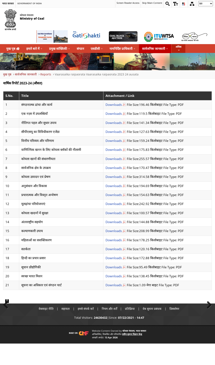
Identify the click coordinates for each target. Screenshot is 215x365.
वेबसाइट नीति (46, 330)
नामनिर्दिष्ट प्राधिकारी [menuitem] (122, 48)
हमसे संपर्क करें (86, 330)
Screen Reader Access (125, 3)
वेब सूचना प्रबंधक (152, 330)
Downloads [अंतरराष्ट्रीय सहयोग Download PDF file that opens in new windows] (114, 222)
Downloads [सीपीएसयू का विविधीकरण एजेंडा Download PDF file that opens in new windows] (114, 132)
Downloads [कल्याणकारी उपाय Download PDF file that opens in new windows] (114, 231)
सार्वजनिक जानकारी (26, 74)
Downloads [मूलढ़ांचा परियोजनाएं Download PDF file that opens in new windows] (114, 204)
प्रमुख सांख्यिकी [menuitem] (59, 48)
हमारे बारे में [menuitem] (34, 48)
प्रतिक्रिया (130, 330)
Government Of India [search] (29, 3)
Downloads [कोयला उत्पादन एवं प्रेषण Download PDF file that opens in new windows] (114, 177)
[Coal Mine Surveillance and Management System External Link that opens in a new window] (52, 36)
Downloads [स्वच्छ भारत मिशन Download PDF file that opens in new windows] (114, 276)
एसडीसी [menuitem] (97, 48)
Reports (45, 74)
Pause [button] (7, 322)
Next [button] (208, 315)
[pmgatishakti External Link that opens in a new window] (87, 36)
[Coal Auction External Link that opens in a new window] (123, 36)
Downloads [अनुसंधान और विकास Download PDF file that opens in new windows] (114, 186)
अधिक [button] (178, 47)
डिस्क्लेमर (174, 330)
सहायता (65, 330)
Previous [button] (7, 315)
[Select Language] (205, 3)
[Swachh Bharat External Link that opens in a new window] (194, 36)
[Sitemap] (192, 4)
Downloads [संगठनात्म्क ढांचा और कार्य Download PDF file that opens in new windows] (114, 104)
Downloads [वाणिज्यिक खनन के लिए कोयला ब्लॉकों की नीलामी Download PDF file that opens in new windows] (114, 150)
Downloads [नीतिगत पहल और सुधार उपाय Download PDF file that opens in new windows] (114, 123)
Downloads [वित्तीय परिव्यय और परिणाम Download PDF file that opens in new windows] (114, 141)
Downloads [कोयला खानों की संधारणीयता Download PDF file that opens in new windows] (114, 159)
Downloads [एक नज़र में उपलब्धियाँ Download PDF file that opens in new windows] (114, 113)
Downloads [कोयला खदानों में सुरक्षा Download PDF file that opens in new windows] (114, 213)
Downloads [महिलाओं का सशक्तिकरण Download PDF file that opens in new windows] (114, 240)
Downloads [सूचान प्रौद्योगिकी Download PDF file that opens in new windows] (114, 267)
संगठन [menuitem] (80, 48)
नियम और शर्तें (109, 330)
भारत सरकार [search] (8, 3)
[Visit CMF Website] (78, 355)
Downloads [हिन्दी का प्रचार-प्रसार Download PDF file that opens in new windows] (114, 258)
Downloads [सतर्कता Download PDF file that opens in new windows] (114, 249)
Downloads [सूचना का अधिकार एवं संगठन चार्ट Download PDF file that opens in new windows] (114, 285)
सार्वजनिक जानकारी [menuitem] (155, 48)
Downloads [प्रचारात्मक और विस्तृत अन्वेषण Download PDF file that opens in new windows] (114, 195)
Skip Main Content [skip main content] (151, 3)
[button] (176, 4)
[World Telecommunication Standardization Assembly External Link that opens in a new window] (158, 36)
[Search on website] (168, 4)
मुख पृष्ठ (13, 48)
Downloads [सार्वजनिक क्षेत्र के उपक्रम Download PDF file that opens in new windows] (114, 168)
